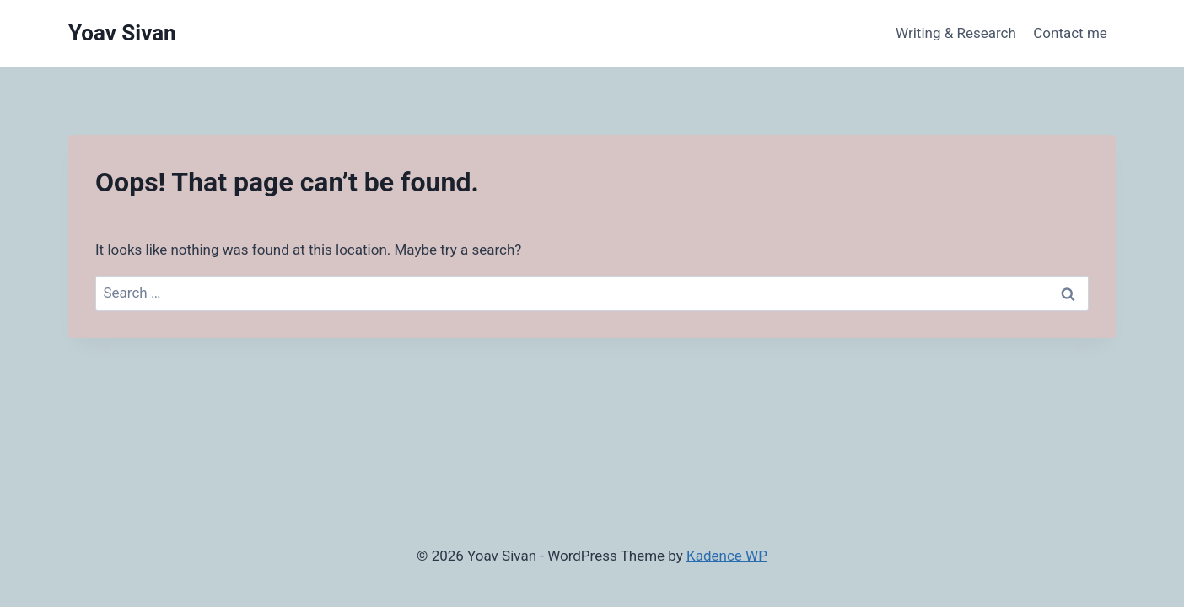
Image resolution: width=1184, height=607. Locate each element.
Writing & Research (956, 32)
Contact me (1070, 32)
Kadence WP (726, 555)
